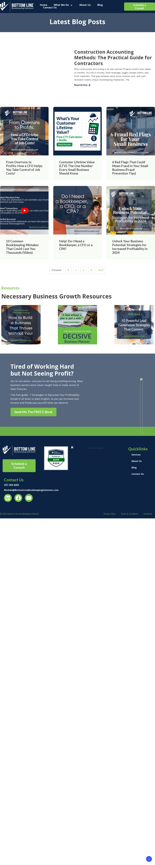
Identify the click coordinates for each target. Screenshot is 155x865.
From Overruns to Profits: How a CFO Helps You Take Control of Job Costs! (24, 167)
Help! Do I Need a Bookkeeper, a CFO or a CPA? (75, 245)
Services (136, 455)
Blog (100, 5)
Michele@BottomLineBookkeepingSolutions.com (31, 490)
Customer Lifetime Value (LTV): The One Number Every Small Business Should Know (77, 167)
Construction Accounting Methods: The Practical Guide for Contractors (113, 57)
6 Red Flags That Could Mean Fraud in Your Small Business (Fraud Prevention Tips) (130, 167)
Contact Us (50, 8)
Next (101, 270)
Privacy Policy (109, 514)
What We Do (63, 5)
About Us (85, 5)
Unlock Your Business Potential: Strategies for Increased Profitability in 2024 (129, 246)
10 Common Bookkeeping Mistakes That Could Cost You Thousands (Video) (22, 246)
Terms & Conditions (129, 514)
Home (43, 5)
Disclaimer (147, 514)
